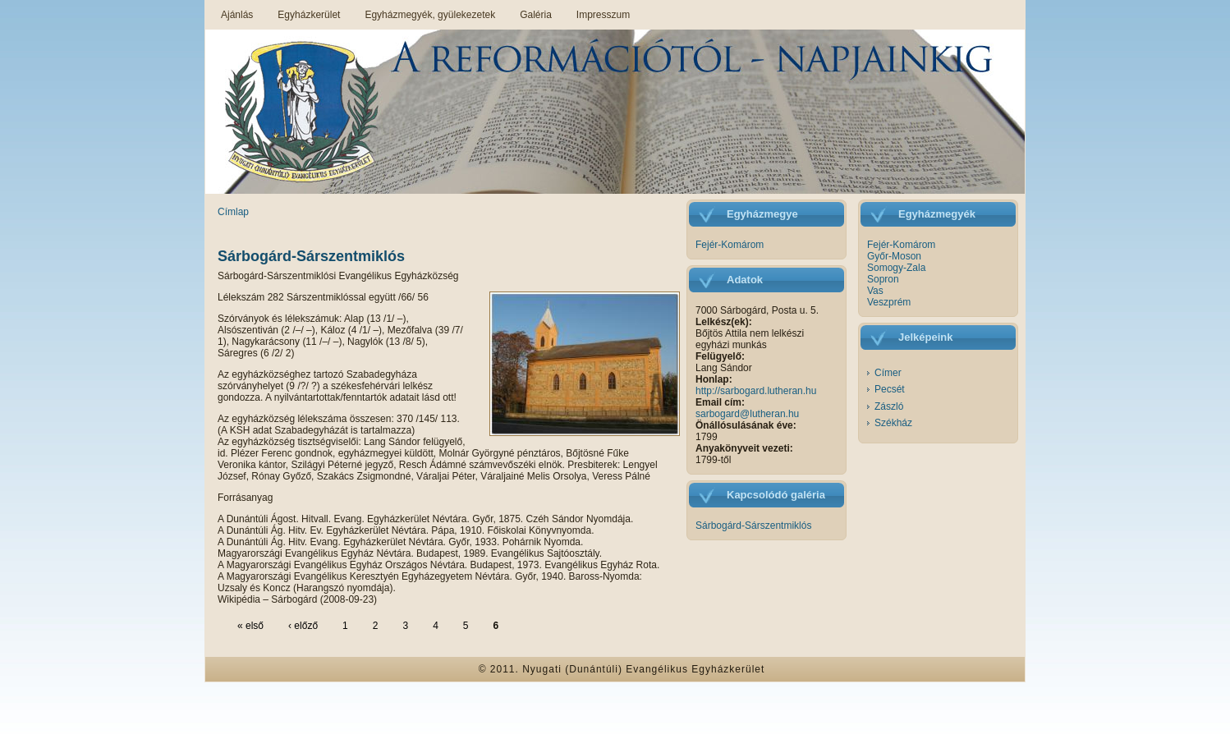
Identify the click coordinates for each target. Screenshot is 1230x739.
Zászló (888, 406)
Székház (893, 423)
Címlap (233, 212)
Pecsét (889, 389)
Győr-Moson (894, 256)
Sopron (883, 279)
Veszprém (889, 302)
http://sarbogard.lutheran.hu (755, 391)
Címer (888, 373)
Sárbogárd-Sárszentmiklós (311, 256)
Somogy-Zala (896, 267)
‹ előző (303, 625)
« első (250, 625)
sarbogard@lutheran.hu (747, 414)
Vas (875, 290)
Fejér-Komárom (729, 244)
